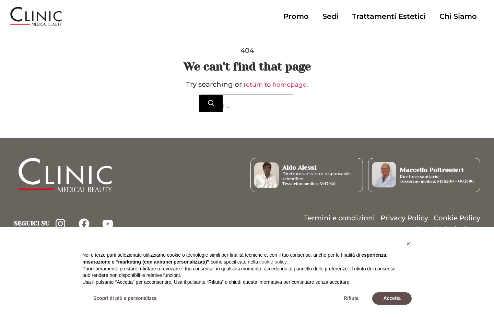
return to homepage (275, 84)
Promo (296, 16)
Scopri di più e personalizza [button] (124, 298)
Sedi (330, 16)
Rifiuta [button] (351, 298)
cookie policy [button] (272, 262)
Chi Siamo (458, 16)
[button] (408, 243)
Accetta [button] (392, 298)
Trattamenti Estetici (389, 16)
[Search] (211, 103)
